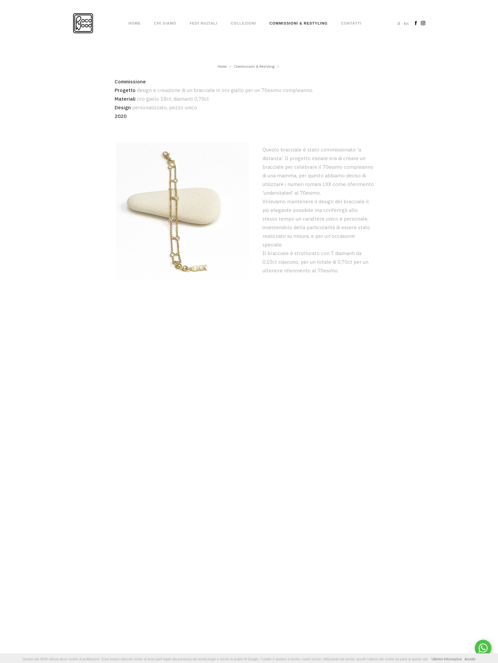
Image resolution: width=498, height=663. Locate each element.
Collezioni (243, 23)
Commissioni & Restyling (298, 23)
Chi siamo (165, 23)
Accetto (469, 659)
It (398, 23)
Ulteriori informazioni (447, 659)
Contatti (351, 23)
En (406, 23)
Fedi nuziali (204, 23)
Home (135, 23)
